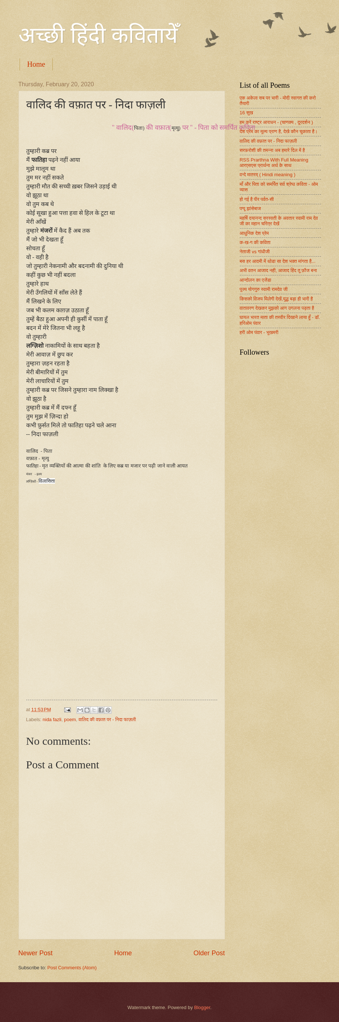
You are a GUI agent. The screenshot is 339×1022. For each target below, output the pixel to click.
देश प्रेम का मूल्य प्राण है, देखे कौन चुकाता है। (279, 131)
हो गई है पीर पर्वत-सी (257, 199)
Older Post (209, 953)
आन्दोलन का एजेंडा (255, 280)
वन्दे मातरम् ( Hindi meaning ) (267, 174)
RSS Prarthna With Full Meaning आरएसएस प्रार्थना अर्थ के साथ (274, 162)
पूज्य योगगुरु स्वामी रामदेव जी (264, 289)
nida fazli (52, 719)
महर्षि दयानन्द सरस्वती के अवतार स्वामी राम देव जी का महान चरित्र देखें (279, 220)
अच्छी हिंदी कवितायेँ (98, 35)
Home (36, 64)
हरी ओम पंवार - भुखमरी (259, 332)
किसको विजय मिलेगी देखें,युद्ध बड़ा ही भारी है (276, 299)
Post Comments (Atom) (72, 967)
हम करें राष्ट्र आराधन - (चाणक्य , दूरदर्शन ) (276, 122)
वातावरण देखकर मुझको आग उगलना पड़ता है (277, 308)
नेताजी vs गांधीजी (255, 251)
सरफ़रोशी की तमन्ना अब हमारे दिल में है (272, 150)
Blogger (202, 1007)
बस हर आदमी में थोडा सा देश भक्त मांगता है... (278, 261)
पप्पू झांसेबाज (250, 208)
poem (70, 719)
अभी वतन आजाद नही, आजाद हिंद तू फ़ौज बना (278, 270)
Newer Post (35, 953)
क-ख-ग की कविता (255, 242)
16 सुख (246, 112)
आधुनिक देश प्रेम (254, 233)
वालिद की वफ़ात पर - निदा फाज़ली (107, 719)
